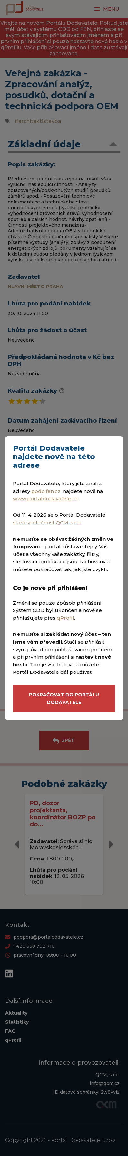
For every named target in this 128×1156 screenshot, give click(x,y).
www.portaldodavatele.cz (45, 498)
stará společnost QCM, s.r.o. (47, 523)
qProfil (65, 618)
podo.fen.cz (46, 491)
